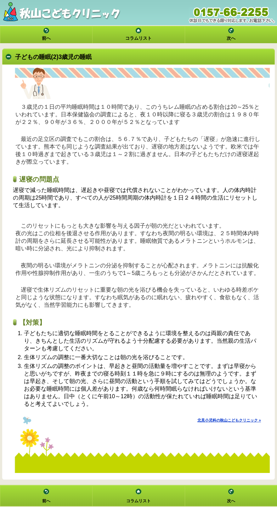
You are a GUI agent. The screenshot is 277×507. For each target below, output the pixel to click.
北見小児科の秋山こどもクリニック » (229, 420)
